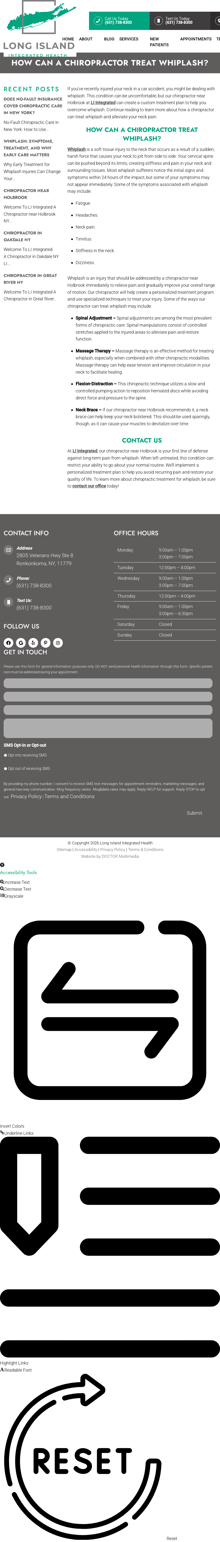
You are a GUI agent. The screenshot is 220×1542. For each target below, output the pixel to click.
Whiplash (76, 149)
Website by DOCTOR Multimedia (110, 856)
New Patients (159, 42)
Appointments (196, 39)
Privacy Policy (26, 796)
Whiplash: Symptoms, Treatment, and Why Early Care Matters (29, 148)
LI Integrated (103, 102)
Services (128, 39)
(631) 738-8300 (34, 586)
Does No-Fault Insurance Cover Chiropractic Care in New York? (33, 106)
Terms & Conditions (145, 849)
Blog (109, 39)
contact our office (89, 486)
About (85, 39)
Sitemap (64, 849)
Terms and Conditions (69, 796)
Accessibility (85, 849)
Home (68, 39)
